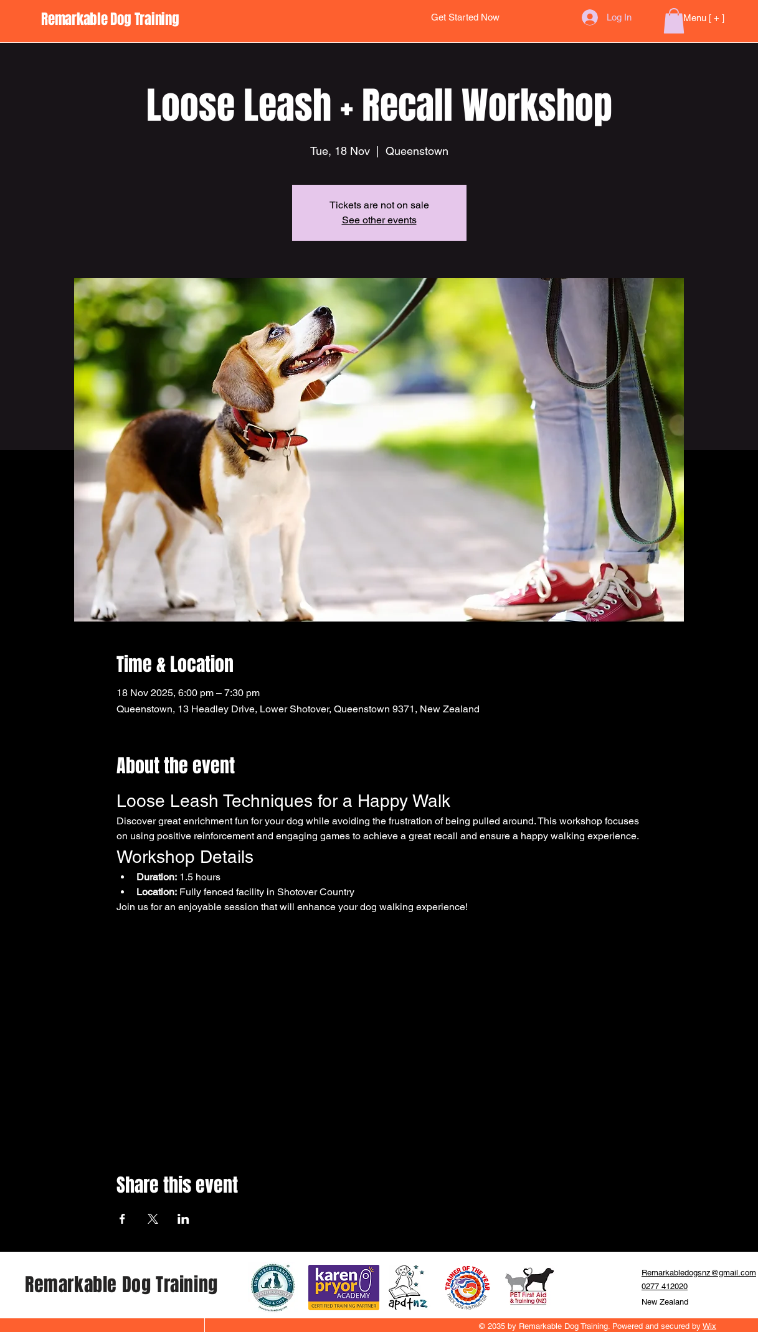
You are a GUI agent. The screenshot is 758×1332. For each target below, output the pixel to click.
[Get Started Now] (465, 17)
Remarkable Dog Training (121, 1284)
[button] (674, 21)
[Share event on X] (153, 1219)
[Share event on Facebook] (122, 1219)
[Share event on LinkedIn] (183, 1219)
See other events (379, 220)
